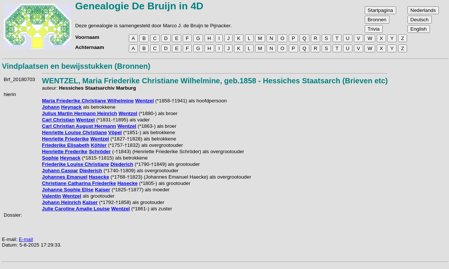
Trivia (374, 29)
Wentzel (144, 100)
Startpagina (380, 10)
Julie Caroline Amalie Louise (76, 208)
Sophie (50, 158)
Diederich (121, 164)
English (418, 29)
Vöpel (115, 132)
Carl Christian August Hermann (79, 126)
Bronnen (377, 19)
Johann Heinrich (61, 202)
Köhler (98, 145)
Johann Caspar (60, 170)
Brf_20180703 (19, 79)
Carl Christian (58, 120)
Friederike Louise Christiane (75, 164)
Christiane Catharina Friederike (79, 183)
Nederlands (423, 10)
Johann (51, 107)
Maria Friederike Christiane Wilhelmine (88, 100)
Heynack (71, 107)
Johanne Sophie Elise (68, 189)
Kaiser (102, 189)
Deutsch (419, 19)
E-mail (26, 239)
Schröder (100, 151)
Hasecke (99, 177)
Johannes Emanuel (64, 177)
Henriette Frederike (64, 151)
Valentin (51, 196)
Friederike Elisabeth (66, 145)
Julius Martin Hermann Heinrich (79, 113)
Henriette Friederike (65, 139)
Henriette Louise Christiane (74, 132)
